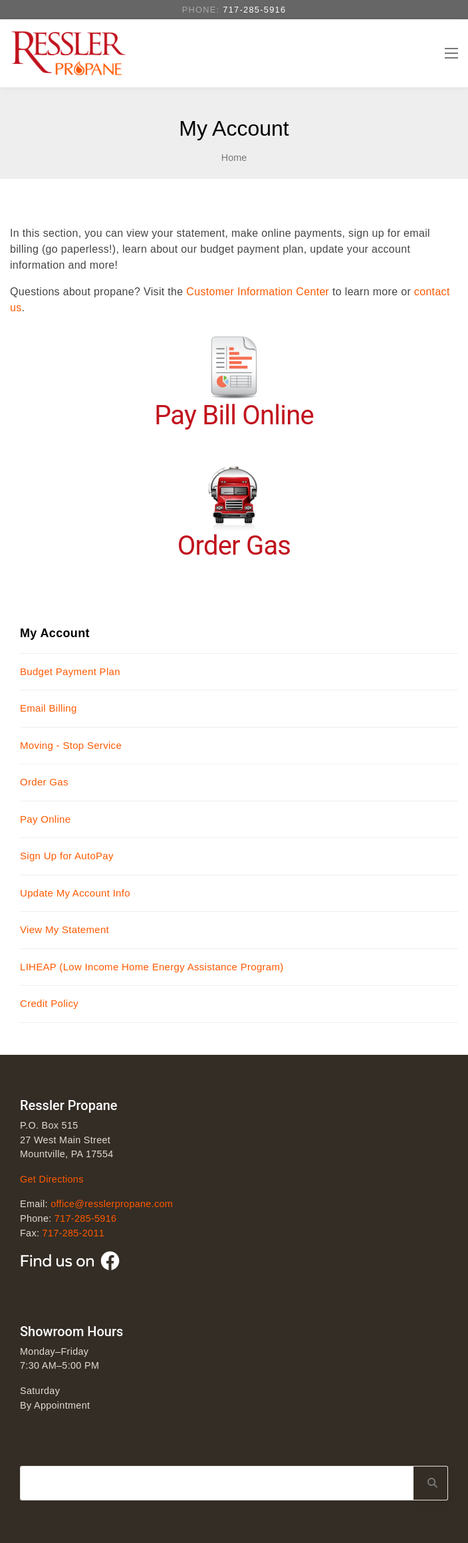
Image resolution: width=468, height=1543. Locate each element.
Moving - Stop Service (71, 745)
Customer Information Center (257, 291)
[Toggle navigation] (450, 53)
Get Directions (52, 1179)
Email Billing (48, 708)
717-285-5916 (254, 10)
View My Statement (64, 929)
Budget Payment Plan (70, 671)
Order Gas (44, 781)
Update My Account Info (75, 893)
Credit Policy (49, 1003)
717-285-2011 (73, 1233)
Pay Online (45, 819)
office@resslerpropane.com (112, 1203)
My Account (55, 633)
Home (234, 157)
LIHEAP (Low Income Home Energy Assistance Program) (152, 966)
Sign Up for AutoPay (67, 855)
